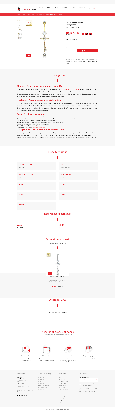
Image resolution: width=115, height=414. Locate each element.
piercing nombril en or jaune (70, 89)
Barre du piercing (71, 39)
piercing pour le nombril (39, 127)
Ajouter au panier (87, 51)
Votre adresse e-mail (84, 377)
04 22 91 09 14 (31, 2)
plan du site (67, 409)
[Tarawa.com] (26, 8)
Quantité (68, 48)
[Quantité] (70, 50)
